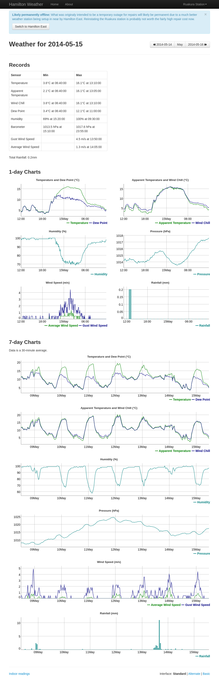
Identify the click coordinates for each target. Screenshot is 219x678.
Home (55, 4)
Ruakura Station (195, 4)
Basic (206, 673)
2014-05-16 (197, 44)
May (180, 44)
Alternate (194, 673)
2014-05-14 (162, 44)
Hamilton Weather (26, 4)
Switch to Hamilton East (31, 26)
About (69, 4)
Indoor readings (19, 673)
